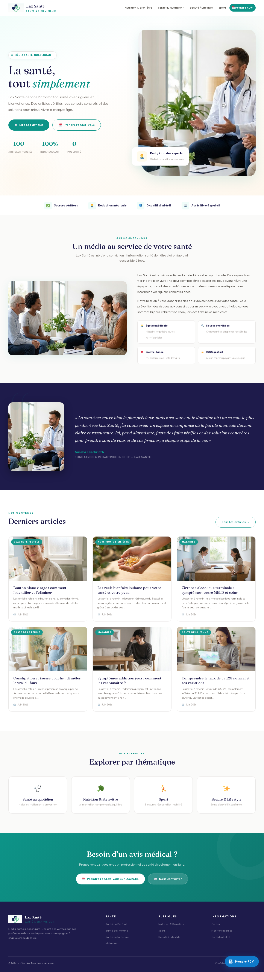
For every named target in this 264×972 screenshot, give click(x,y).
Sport (222, 7)
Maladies (111, 943)
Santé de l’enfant (116, 924)
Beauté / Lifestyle (201, 7)
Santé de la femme (117, 937)
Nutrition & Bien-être (138, 7)
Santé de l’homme (117, 930)
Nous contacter (168, 879)
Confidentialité (220, 937)
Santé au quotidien (170, 7)
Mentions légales (221, 930)
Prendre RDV (242, 7)
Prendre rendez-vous (77, 125)
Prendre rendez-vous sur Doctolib (110, 879)
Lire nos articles (29, 125)
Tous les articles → (235, 522)
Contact (216, 924)
